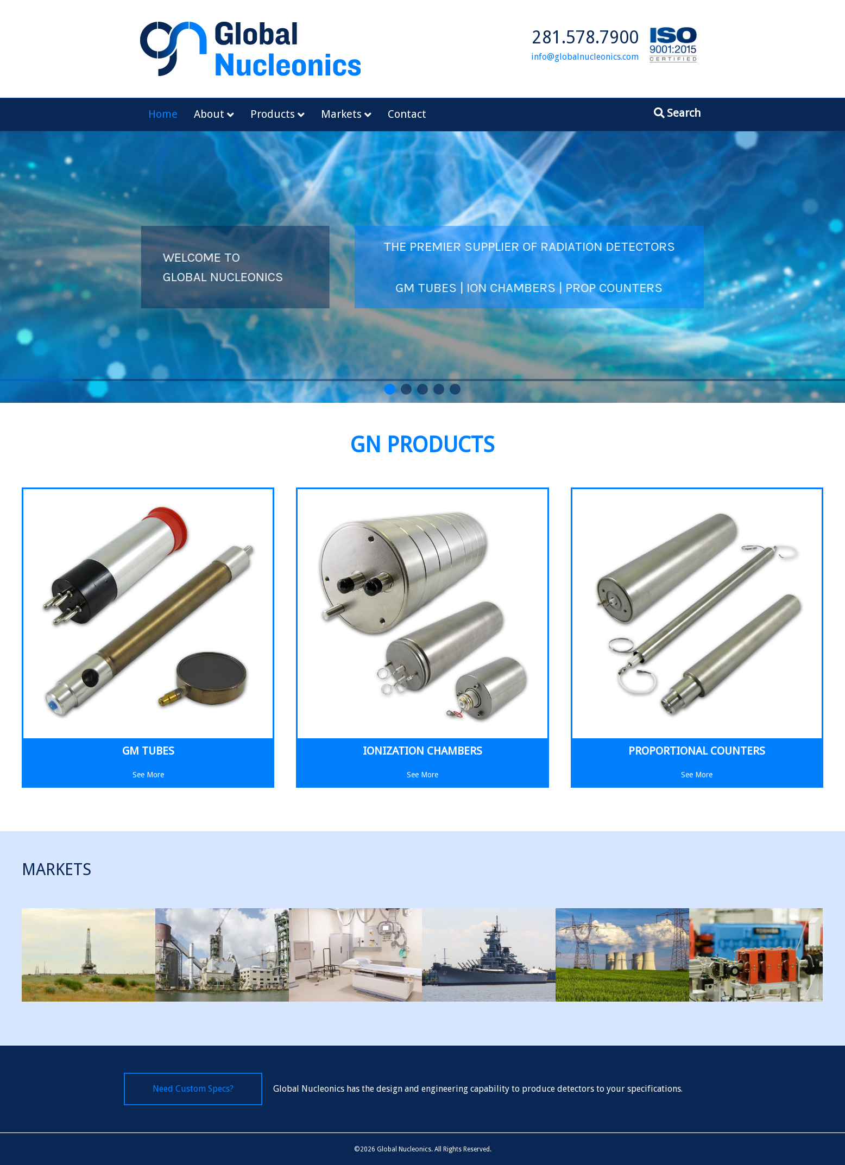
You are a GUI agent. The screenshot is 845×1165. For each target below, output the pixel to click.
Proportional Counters (696, 750)
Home (163, 114)
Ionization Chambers (422, 750)
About (209, 114)
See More (148, 774)
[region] (422, 267)
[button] (389, 389)
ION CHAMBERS (578, 287)
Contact (407, 114)
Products (272, 114)
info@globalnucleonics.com (585, 57)
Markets (341, 114)
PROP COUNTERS (681, 287)
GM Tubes (148, 750)
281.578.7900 (585, 37)
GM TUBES (494, 287)
